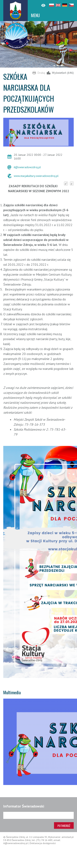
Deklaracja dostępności (43, 843)
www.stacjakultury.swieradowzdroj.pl (36, 176)
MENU (35, 15)
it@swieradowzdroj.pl (27, 167)
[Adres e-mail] (38, 815)
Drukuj (41, 73)
